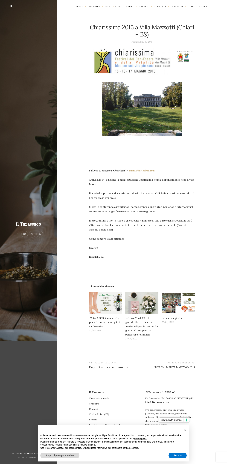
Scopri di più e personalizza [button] (59, 455)
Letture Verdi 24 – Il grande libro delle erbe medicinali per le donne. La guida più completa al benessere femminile (141, 326)
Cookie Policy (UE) (99, 414)
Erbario (93, 419)
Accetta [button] (178, 455)
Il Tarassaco (28, 224)
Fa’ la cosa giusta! (172, 318)
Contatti (93, 409)
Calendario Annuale (99, 398)
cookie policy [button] (140, 438)
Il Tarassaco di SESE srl (32, 453)
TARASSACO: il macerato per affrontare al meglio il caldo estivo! (104, 322)
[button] (185, 430)
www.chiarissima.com (142, 170)
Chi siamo (94, 403)
